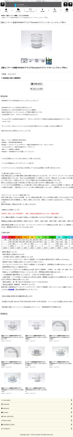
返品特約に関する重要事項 (11, 78)
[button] (3, 4)
